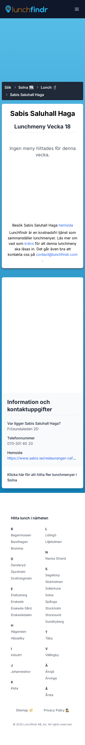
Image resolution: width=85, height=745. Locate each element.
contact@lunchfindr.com (57, 254)
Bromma (17, 548)
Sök (8, 87)
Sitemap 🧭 (24, 710)
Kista (14, 688)
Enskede (17, 601)
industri (16, 655)
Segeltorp (52, 575)
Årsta (49, 695)
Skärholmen (54, 582)
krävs (29, 243)
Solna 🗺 (26, 87)
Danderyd (18, 565)
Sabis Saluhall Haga (27, 94)
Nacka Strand (55, 558)
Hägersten (18, 631)
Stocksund (53, 615)
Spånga (51, 601)
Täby (49, 638)
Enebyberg (19, 595)
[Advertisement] (42, 49)
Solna (49, 595)
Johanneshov (21, 671)
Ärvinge (51, 678)
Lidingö (50, 535)
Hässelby (17, 638)
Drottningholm (21, 578)
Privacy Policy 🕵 (56, 710)
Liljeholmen (53, 542)
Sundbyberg (54, 621)
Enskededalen (21, 615)
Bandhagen (19, 542)
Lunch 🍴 (49, 87)
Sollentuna (53, 588)
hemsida (66, 225)
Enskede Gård (21, 608)
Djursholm (18, 572)
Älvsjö (49, 671)
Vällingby (52, 655)
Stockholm (53, 608)
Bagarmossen (21, 535)
